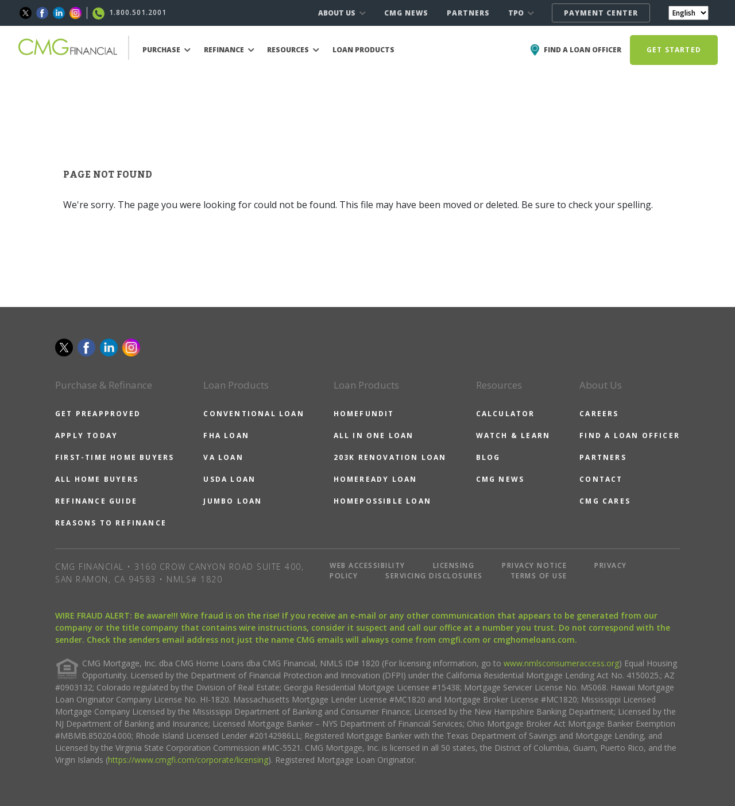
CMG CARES (604, 501)
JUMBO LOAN (232, 501)
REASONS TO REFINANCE (111, 523)
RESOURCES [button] (293, 50)
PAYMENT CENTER (601, 13)
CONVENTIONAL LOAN (253, 414)
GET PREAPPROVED (98, 414)
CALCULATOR (505, 414)
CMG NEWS (406, 13)
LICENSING (454, 565)
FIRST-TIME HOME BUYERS (114, 457)
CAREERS (598, 414)
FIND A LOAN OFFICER (629, 435)
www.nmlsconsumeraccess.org (561, 663)
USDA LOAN (229, 479)
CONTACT (600, 479)
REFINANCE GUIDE (96, 501)
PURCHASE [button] (166, 50)
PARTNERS (468, 13)
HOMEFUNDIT (364, 414)
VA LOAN (223, 457)
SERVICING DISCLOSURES (434, 576)
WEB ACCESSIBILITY (367, 565)
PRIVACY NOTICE (534, 565)
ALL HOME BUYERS (96, 479)
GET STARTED (674, 50)
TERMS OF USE (538, 576)
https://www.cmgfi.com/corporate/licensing (188, 759)
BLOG (488, 457)
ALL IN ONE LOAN (374, 435)
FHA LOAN (226, 435)
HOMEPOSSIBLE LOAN (382, 501)
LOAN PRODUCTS (363, 50)
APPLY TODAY (86, 435)
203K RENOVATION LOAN (390, 457)
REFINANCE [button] (229, 50)
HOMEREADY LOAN (375, 479)
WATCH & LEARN (513, 435)
